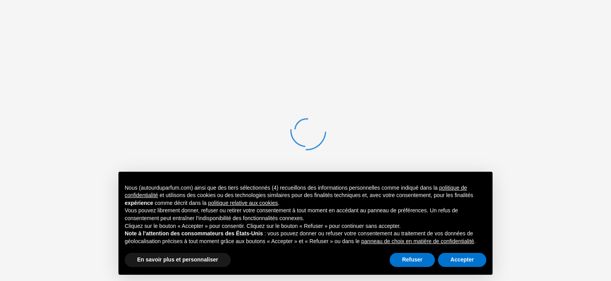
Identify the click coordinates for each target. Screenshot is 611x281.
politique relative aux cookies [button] (243, 203)
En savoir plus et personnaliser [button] (177, 259)
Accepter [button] (462, 259)
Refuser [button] (412, 259)
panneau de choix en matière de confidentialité (417, 241)
